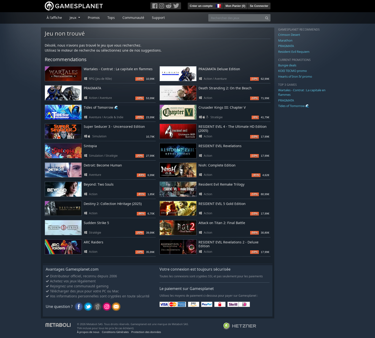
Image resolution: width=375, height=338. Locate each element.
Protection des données (146, 332)
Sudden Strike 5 (96, 222)
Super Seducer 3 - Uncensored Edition (114, 126)
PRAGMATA (92, 88)
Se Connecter (259, 6)
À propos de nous (88, 332)
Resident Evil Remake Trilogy (221, 184)
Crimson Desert (289, 34)
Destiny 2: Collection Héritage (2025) (113, 203)
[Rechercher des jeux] (235, 17)
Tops (111, 17)
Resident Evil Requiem (293, 51)
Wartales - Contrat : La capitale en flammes (118, 69)
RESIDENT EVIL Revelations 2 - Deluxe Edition (229, 244)
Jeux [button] (73, 17)
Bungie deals (287, 65)
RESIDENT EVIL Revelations (220, 146)
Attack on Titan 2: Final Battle (222, 222)
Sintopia (90, 146)
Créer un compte (201, 6)
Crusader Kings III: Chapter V (222, 107)
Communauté (133, 17)
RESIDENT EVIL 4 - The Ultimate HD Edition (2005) (233, 128)
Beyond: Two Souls (99, 184)
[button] (218, 5)
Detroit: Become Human (103, 165)
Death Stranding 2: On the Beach (225, 88)
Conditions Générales (115, 332)
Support (158, 17)
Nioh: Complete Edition (217, 165)
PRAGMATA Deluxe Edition (219, 69)
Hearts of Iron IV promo (295, 76)
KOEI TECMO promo (292, 71)
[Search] (266, 17)
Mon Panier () (235, 6)
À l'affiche (54, 17)
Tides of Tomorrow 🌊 (101, 107)
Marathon (285, 40)
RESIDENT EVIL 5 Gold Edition (222, 203)
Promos (94, 17)
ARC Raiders (93, 242)
